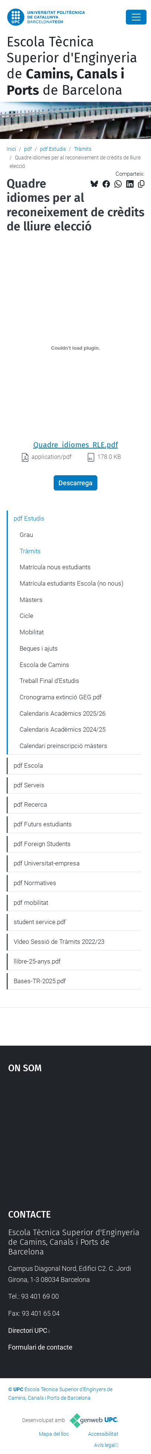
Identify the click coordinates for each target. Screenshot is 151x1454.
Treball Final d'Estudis (49, 680)
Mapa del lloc (54, 1434)
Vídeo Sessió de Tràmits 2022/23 (59, 941)
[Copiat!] (141, 184)
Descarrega (75, 483)
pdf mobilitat (31, 902)
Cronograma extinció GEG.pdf (61, 697)
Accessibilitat (103, 1434)
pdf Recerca (30, 804)
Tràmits (82, 149)
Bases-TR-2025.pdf (40, 981)
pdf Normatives (35, 883)
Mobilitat (32, 632)
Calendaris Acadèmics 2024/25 (62, 729)
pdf (28, 149)
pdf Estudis (53, 149)
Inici (11, 149)
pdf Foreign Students (42, 844)
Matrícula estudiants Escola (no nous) (72, 583)
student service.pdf (40, 922)
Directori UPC (27, 1330)
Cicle (26, 615)
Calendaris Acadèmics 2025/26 (62, 713)
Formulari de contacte (40, 1347)
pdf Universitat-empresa (47, 863)
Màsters (31, 599)
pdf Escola (28, 765)
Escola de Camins (44, 664)
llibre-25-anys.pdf (37, 961)
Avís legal (104, 1445)
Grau (26, 534)
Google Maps (75, 1137)
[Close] (136, 17)
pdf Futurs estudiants (43, 824)
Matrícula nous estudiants (55, 567)
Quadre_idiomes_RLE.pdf (75, 444)
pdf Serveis (29, 785)
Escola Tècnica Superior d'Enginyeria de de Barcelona (72, 66)
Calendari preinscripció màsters (63, 745)
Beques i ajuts (39, 648)
